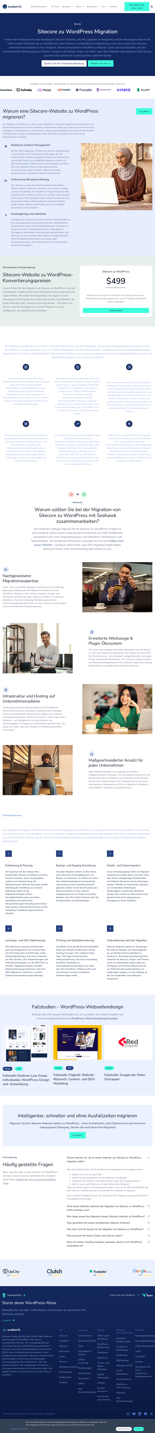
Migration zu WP (124, 1365)
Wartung (120, 1392)
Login (138, 1351)
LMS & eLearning (83, 1361)
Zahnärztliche (84, 1373)
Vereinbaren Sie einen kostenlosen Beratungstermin (143, 1371)
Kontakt (139, 1361)
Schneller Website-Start (123, 1340)
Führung (63, 1346)
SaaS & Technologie (103, 1376)
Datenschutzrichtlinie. (19, 1429)
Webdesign (121, 1355)
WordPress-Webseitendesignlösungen (94, 1018)
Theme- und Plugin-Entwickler (103, 1366)
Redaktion (64, 1340)
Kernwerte (64, 1351)
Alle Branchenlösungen (86, 1390)
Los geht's (140, 1356)
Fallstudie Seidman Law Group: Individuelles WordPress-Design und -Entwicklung (26, 1079)
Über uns (63, 1335)
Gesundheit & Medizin (84, 1353)
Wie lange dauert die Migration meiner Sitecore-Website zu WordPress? (106, 1216)
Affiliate (101, 1382)
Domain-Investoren (102, 1390)
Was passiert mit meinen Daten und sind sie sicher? (94, 1235)
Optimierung (122, 1360)
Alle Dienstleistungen (124, 1399)
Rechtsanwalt (84, 1368)
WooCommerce (123, 1379)
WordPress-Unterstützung (123, 1386)
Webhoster (102, 1352)
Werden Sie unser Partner (103, 1398)
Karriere (63, 1361)
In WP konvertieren (122, 1372)
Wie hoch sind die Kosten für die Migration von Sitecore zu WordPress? (105, 1229)
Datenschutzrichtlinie (143, 1346)
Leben (62, 1356)
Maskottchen (65, 1377)
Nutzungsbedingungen (143, 1335)
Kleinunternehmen (86, 1340)
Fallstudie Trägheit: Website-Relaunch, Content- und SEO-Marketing (74, 1079)
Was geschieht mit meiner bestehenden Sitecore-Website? (98, 1222)
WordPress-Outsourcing (103, 1346)
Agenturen (102, 1357)
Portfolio (63, 1382)
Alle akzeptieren (123, 1429)
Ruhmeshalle (65, 1372)
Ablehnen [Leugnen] (139, 1429)
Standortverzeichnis (67, 1366)
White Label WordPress (103, 1337)
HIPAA (81, 1383)
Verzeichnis (83, 1378)
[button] (8, 853)
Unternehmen (85, 1335)
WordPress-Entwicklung (122, 1348)
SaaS (80, 1346)
